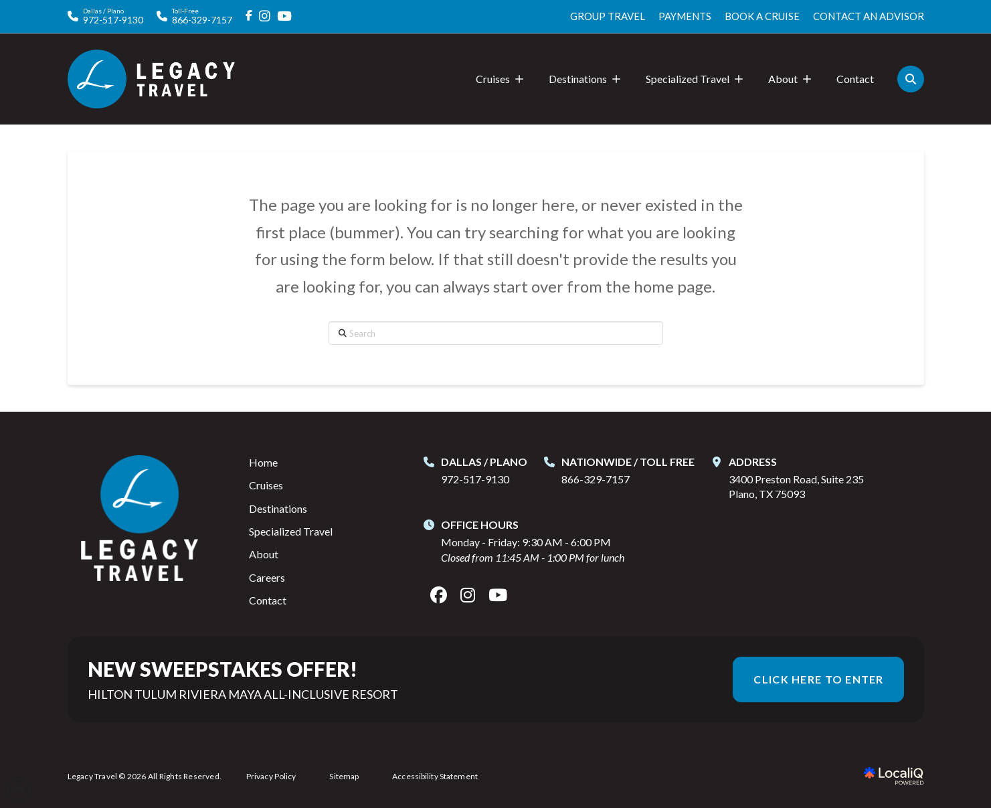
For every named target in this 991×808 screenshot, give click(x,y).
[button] (910, 79)
